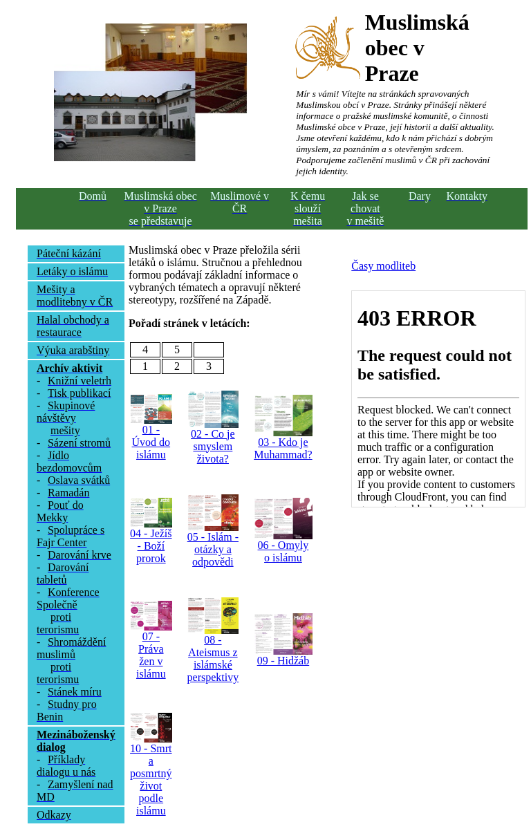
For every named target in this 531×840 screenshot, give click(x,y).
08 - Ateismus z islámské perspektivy (213, 658)
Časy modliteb (383, 266)
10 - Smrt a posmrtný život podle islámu (150, 779)
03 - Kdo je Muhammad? (283, 448)
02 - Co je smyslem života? (213, 446)
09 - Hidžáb (283, 660)
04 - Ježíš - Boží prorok (150, 546)
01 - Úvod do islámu (151, 442)
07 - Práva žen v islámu (151, 655)
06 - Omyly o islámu (283, 551)
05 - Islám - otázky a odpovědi (213, 549)
